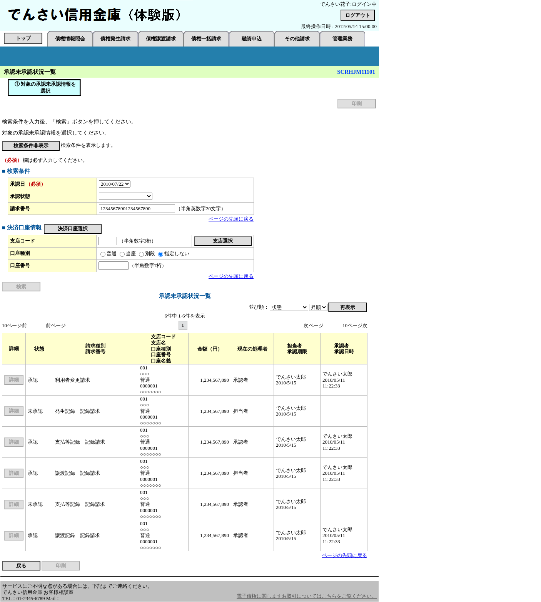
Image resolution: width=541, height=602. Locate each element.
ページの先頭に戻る (231, 219)
